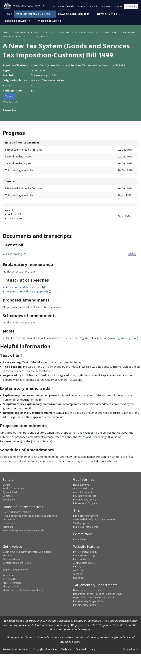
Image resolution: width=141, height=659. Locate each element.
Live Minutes (9, 523)
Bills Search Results (86, 32)
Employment (80, 566)
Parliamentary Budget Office (88, 601)
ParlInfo (94, 7)
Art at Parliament (12, 583)
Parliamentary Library (84, 499)
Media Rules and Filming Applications (23, 590)
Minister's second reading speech (29, 292)
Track (9, 97)
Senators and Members (73, 14)
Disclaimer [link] (66, 649)
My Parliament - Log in (85, 552)
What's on (8, 575)
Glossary (78, 574)
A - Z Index (79, 570)
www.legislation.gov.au (123, 338)
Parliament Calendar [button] (64, 7)
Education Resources (84, 496)
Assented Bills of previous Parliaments (94, 519)
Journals (36, 441)
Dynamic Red (10, 492)
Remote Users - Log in (85, 555)
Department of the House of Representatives (98, 594)
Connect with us (11, 559)
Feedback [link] (81, 649)
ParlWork (107, 7)
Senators (8, 496)
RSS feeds (79, 577)
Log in (118, 7)
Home (8, 14)
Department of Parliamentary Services (93, 597)
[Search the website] (131, 7)
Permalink (9, 110)
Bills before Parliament (85, 516)
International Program (85, 503)
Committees (79, 539)
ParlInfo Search (81, 559)
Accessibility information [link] (16, 649)
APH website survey (84, 563)
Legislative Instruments (85, 527)
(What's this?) (10, 102)
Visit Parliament (49, 21)
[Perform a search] (135, 7)
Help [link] (93, 649)
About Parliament (17, 21)
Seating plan (9, 499)
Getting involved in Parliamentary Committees (27, 552)
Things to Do (9, 579)
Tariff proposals (81, 523)
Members (8, 527)
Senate (7, 485)
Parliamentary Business (33, 14)
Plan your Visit (10, 586)
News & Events (107, 14)
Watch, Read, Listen (83, 488)
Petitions (7, 555)
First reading (16, 254)
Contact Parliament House (17, 563)
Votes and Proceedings (92, 437)
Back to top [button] (130, 649)
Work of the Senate (13, 488)
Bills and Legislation (57, 32)
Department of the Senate (87, 590)
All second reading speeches (26, 287)
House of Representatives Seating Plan (24, 530)
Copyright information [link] (45, 649)
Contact (82, 7)
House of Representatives (17, 512)
